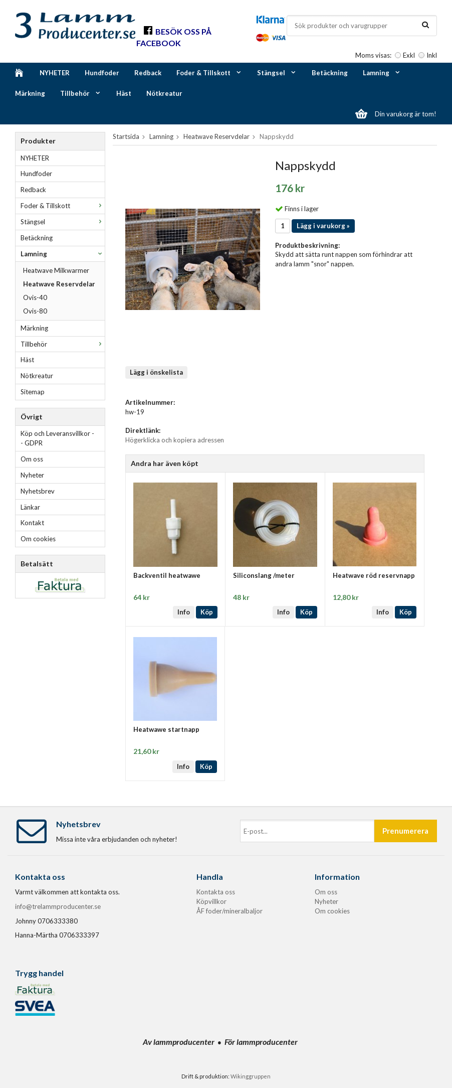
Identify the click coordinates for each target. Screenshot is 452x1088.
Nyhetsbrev (38, 491)
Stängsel (277, 73)
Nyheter (32, 475)
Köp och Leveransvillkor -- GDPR (57, 438)
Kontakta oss (215, 892)
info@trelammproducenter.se (58, 906)
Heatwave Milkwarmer (56, 270)
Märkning (30, 93)
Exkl (409, 55)
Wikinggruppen (251, 1076)
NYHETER (55, 73)
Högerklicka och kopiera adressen (174, 440)
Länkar (30, 507)
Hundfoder (102, 73)
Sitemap (33, 392)
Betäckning (330, 73)
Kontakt (32, 523)
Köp (206, 612)
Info (183, 612)
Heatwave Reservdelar (59, 284)
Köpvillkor (211, 901)
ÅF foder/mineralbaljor (229, 911)
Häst (123, 93)
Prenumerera (405, 830)
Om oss (32, 459)
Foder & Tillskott (209, 73)
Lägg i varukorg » (323, 226)
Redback (147, 73)
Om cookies (38, 539)
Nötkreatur (164, 93)
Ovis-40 (35, 297)
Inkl (431, 55)
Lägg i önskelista (156, 372)
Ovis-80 (35, 311)
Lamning (382, 73)
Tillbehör (80, 93)
